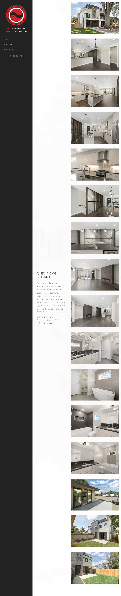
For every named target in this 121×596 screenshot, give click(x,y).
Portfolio (8, 44)
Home (6, 39)
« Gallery (41, 326)
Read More (42, 311)
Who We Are (9, 50)
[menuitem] (16, 39)
